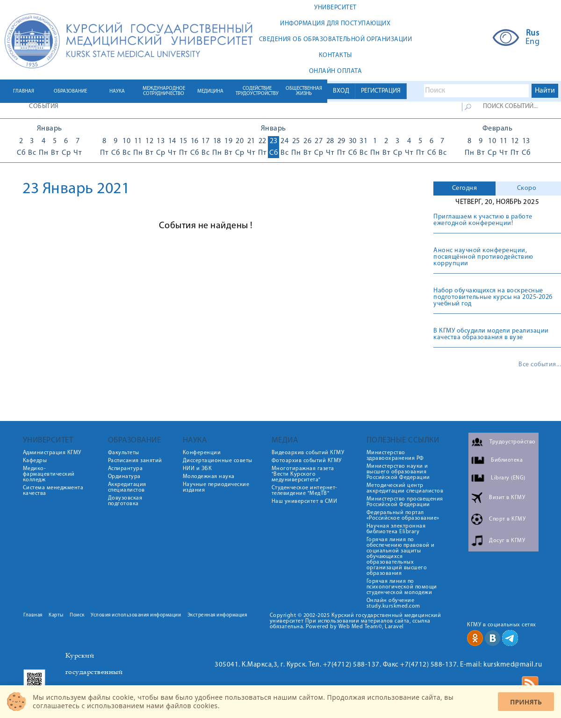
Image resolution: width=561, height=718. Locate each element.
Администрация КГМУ (52, 453)
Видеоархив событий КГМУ (308, 453)
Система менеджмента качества (53, 490)
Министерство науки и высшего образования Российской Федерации (398, 472)
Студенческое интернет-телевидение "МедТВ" (305, 490)
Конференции (202, 453)
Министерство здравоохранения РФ (395, 455)
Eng (532, 42)
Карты (56, 615)
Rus (532, 33)
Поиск (77, 615)
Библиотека (507, 460)
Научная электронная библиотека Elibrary (396, 529)
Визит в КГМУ (507, 497)
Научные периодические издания (216, 487)
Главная (33, 615)
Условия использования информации (136, 615)
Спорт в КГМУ (507, 519)
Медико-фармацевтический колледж (49, 474)
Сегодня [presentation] (464, 188)
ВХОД (341, 90)
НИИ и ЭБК (197, 468)
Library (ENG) (508, 478)
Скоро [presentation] (527, 188)
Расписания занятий (135, 461)
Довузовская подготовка (125, 501)
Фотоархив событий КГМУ (307, 461)
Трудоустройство (512, 442)
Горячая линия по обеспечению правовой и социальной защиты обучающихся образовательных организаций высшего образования (401, 556)
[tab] (464, 188)
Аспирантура (125, 468)
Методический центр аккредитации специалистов (405, 488)
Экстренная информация (217, 615)
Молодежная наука (209, 476)
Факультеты (123, 453)
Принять (526, 701)
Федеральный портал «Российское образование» (403, 515)
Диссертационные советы (217, 461)
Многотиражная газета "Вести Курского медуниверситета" (303, 474)
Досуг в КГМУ (507, 541)
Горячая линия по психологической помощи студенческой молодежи (402, 587)
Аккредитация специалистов (127, 487)
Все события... (539, 365)
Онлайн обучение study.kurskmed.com (393, 603)
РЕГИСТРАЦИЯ (381, 90)
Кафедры (35, 461)
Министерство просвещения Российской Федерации (405, 502)
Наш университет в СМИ (305, 501)
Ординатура (124, 476)
